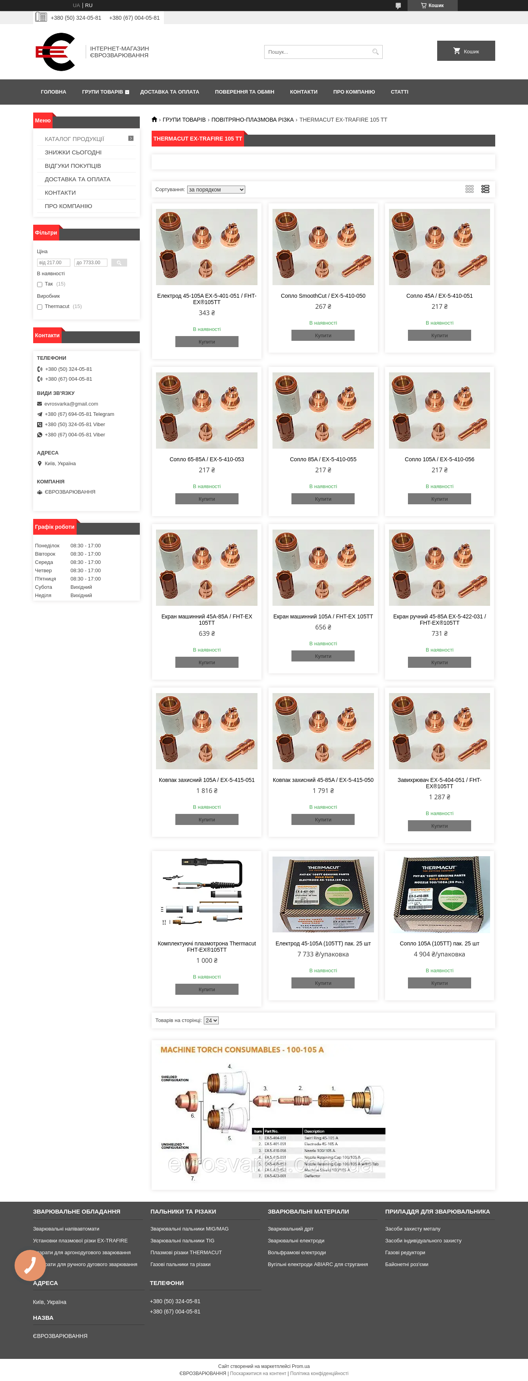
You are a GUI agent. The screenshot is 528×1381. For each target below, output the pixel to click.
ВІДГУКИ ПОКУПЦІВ (73, 165)
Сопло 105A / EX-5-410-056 (439, 459)
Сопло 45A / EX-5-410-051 (439, 296)
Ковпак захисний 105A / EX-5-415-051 (207, 780)
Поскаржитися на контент (258, 1373)
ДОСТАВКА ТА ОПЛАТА (169, 92)
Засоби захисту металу (412, 1229)
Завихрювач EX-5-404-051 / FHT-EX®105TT (440, 783)
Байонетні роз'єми (406, 1264)
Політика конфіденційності (319, 1373)
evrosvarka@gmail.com (71, 404)
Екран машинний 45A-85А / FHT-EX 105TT (207, 619)
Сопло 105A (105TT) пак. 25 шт (439, 943)
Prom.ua (301, 1366)
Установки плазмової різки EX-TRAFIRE (80, 1241)
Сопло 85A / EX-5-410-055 (323, 459)
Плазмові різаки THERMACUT (186, 1252)
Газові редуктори (405, 1252)
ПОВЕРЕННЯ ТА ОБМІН (244, 92)
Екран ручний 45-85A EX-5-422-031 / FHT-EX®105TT (439, 619)
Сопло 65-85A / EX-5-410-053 (206, 459)
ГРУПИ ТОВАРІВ (102, 92)
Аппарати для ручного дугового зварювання (85, 1264)
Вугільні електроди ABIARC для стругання (318, 1264)
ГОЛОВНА (53, 92)
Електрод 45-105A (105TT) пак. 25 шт (323, 943)
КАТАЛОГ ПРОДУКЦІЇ (74, 138)
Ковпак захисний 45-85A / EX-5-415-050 (323, 780)
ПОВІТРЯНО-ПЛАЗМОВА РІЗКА (252, 119)
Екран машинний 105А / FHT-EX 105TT (323, 616)
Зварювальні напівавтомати (66, 1229)
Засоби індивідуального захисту (423, 1241)
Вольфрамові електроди (297, 1252)
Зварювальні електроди (296, 1241)
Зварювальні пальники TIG (182, 1241)
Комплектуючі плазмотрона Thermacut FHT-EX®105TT (207, 946)
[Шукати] (376, 52)
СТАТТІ (399, 92)
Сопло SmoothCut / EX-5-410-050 (323, 296)
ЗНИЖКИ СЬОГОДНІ (73, 152)
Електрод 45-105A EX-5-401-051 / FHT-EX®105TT (206, 299)
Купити (207, 342)
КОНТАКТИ (304, 92)
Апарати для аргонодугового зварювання (82, 1252)
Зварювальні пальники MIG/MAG (189, 1229)
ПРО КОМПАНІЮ (354, 92)
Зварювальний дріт (291, 1229)
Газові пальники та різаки (180, 1264)
